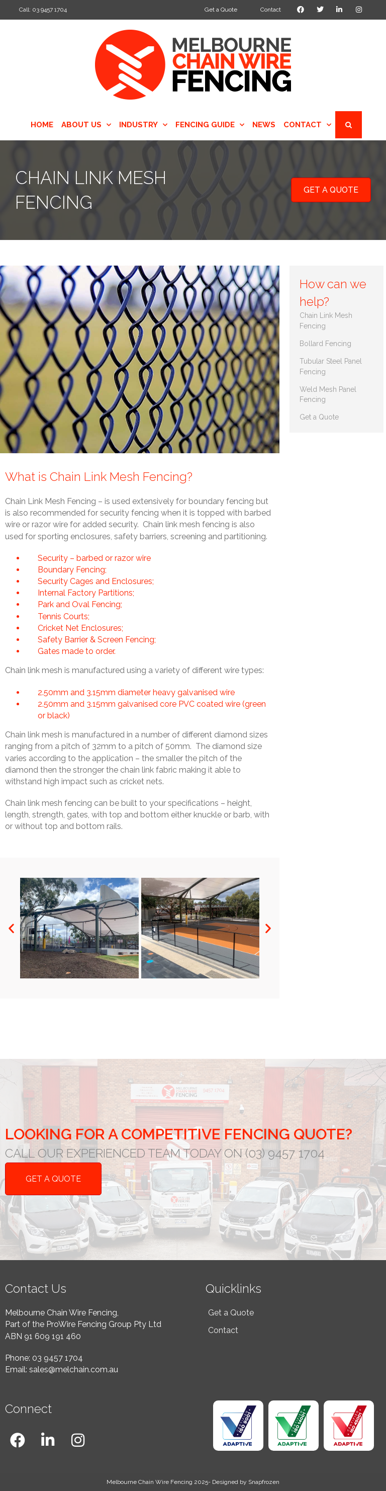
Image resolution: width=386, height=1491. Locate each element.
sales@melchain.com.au (73, 1369)
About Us (86, 125)
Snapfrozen (263, 1480)
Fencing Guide (209, 125)
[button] (11, 928)
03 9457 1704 (57, 1358)
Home (42, 124)
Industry (143, 125)
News (263, 124)
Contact (307, 125)
